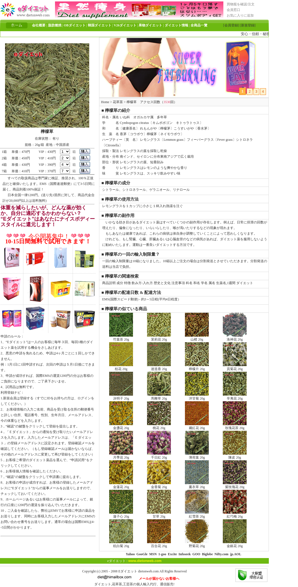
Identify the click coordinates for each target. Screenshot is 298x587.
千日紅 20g (159, 455)
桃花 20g (159, 426)
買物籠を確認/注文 (241, 4)
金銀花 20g (235, 544)
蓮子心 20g (121, 514)
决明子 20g (121, 396)
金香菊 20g (159, 485)
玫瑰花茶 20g (235, 426)
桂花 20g (121, 367)
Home (105, 102)
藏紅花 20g (197, 426)
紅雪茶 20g (197, 514)
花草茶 (118, 102)
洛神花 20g (235, 337)
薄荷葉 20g (197, 455)
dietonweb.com (148, 571)
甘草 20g (159, 514)
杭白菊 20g (121, 544)
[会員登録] (231, 25)
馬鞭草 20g (159, 396)
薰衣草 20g (197, 485)
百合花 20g (159, 544)
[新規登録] (248, 25)
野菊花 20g (197, 544)
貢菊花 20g (235, 367)
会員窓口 (233, 10)
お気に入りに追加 (240, 15)
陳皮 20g (235, 455)
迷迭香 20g (159, 367)
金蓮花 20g (121, 485)
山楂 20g (197, 337)
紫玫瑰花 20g (235, 485)
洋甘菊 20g (197, 396)
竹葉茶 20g (121, 337)
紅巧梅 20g (235, 514)
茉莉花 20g (159, 337)
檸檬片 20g (197, 367)
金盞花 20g (121, 426)
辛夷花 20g (235, 396)
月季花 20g (121, 455)
